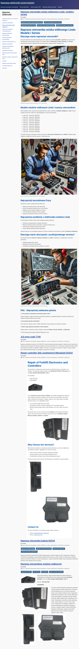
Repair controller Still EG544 (56, 571)
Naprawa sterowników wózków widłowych (41, 564)
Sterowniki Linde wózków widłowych (45, 25)
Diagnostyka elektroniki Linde (28, 25)
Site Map (4, 68)
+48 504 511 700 (38, 534)
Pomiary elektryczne (7, 65)
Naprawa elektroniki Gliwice (49, 7)
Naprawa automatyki (7, 44)
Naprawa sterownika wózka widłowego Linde (31, 22)
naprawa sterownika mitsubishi (44, 548)
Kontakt (60, 7)
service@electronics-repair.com (41, 533)
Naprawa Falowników (7, 22)
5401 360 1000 (36, 571)
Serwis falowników (24, 7)
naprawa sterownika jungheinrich (29, 551)
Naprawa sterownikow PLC (9, 41)
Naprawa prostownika (7, 50)
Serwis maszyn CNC (36, 7)
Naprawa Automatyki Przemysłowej (9, 7)
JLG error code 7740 (31, 336)
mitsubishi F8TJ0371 (26, 571)
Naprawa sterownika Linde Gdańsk (65, 25)
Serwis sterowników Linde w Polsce (52, 22)
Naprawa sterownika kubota (27, 548)
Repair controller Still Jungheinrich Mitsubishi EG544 (47, 353)
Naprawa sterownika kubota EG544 (38, 540)
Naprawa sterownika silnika (9, 63)
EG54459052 (45, 571)
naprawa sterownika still (58, 548)
